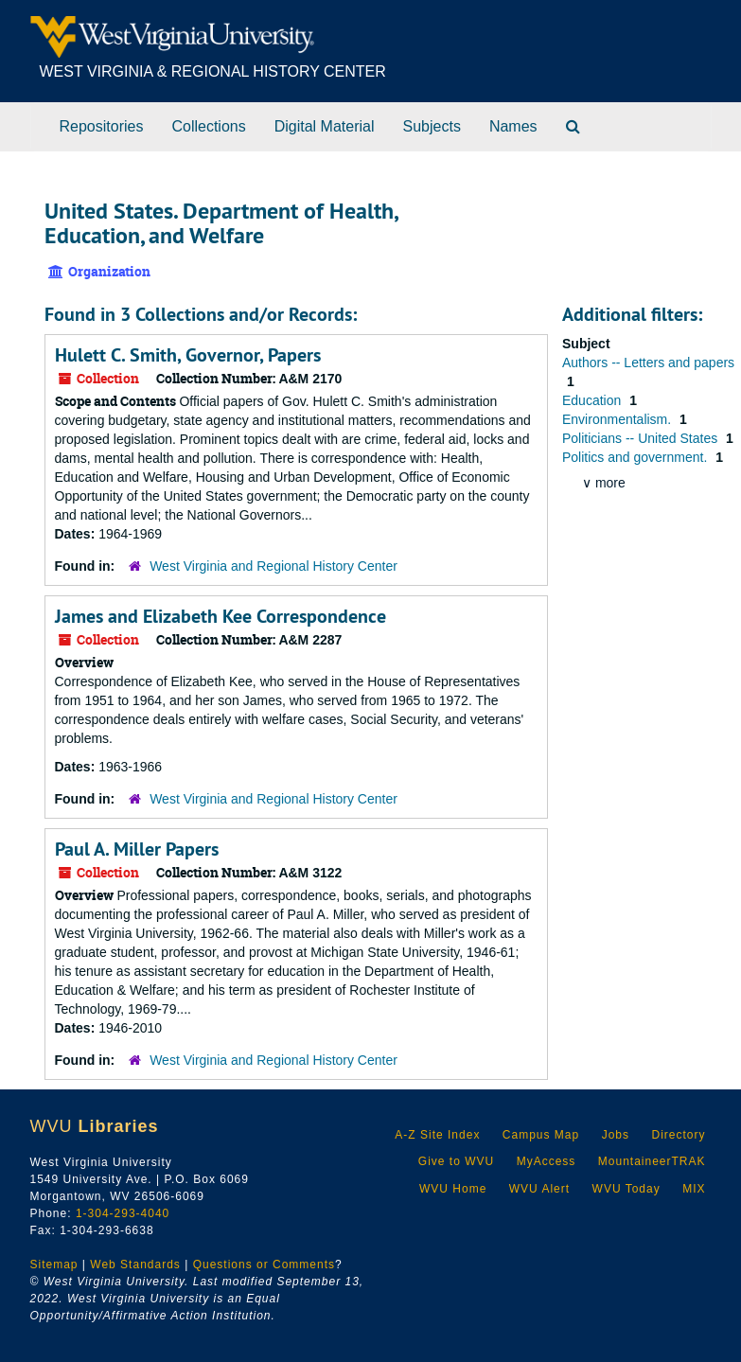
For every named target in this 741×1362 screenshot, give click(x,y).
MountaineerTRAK (652, 1161)
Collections (208, 126)
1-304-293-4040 (122, 1213)
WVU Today (626, 1188)
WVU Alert (539, 1188)
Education (593, 400)
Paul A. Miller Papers (137, 849)
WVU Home (452, 1188)
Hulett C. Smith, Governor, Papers (188, 355)
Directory (678, 1134)
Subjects (432, 126)
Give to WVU (456, 1161)
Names (513, 126)
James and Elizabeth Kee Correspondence (220, 616)
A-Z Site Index (437, 1134)
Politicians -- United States (641, 438)
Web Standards (135, 1264)
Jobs (615, 1134)
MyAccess (546, 1161)
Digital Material (324, 126)
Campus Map (541, 1134)
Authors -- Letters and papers (648, 362)
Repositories (102, 126)
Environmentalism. (618, 419)
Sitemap (54, 1264)
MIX (693, 1188)
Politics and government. (636, 457)
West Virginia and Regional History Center (273, 566)
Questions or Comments (264, 1264)
